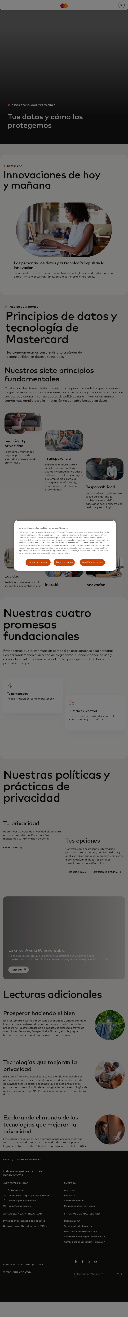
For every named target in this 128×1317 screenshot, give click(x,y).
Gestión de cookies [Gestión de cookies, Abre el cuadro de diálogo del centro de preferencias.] (92, 562)
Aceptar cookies (38, 562)
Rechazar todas (64, 562)
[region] (65, 545)
